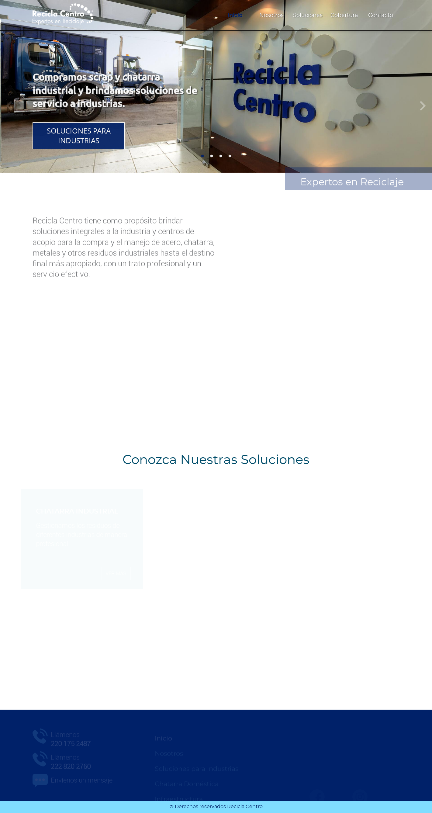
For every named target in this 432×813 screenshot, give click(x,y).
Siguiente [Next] (423, 104)
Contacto (380, 15)
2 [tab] (212, 156)
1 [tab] (202, 156)
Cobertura (344, 15)
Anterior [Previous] (9, 104)
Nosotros (271, 15)
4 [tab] (230, 156)
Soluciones (308, 15)
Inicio (235, 15)
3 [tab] (221, 156)
